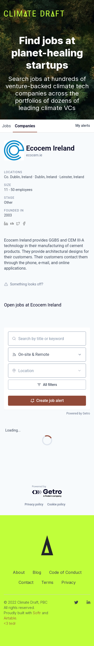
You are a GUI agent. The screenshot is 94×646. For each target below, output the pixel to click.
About (19, 572)
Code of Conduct (65, 572)
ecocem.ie (34, 155)
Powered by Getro (78, 413)
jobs (6, 126)
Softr (37, 613)
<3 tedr (10, 623)
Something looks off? (23, 284)
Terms (47, 582)
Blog (37, 572)
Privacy (68, 582)
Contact (26, 582)
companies (25, 126)
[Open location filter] (79, 370)
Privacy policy (34, 504)
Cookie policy (56, 504)
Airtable (10, 618)
